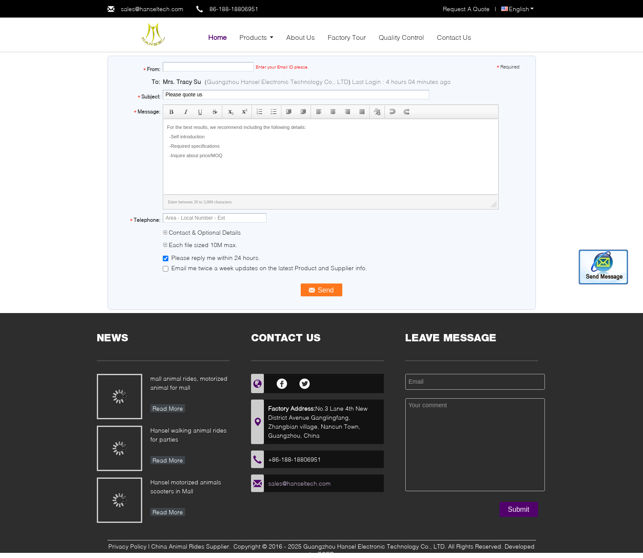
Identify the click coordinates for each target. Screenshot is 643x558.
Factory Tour (347, 37)
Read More (168, 408)
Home (217, 37)
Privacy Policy (127, 546)
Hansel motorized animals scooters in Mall (185, 486)
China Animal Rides (177, 546)
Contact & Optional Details (202, 232)
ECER (326, 554)
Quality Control (401, 37)
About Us (300, 37)
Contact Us (454, 37)
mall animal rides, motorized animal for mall (188, 383)
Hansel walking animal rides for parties (188, 435)
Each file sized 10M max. (200, 244)
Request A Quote (466, 8)
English (521, 8)
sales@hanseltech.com (152, 8)
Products (253, 37)
